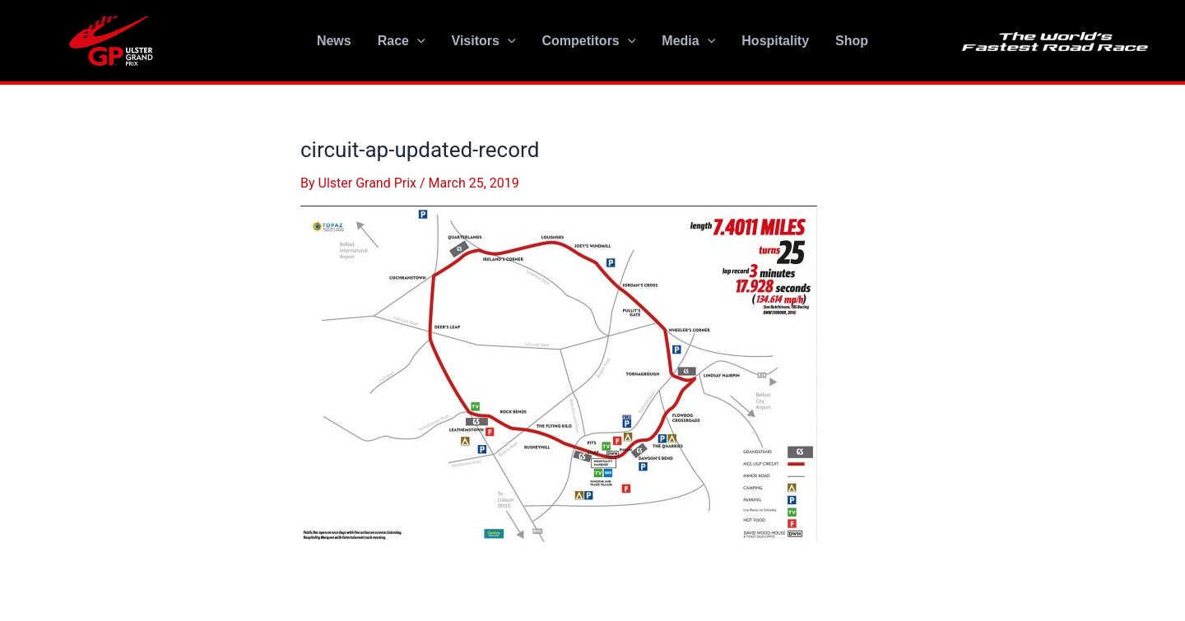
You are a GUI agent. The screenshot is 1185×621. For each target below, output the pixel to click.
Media (688, 41)
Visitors (484, 41)
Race (401, 41)
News (334, 41)
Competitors (589, 41)
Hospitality (775, 41)
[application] (417, 41)
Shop (851, 41)
